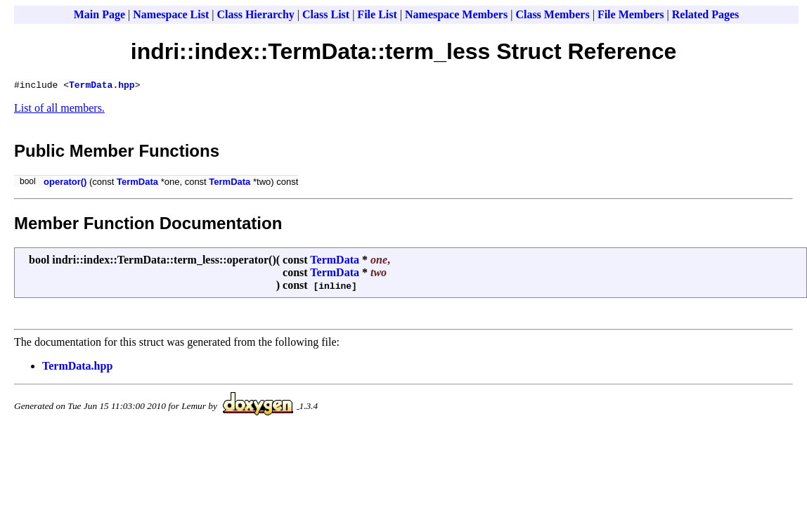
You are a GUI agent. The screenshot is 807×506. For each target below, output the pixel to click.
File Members (631, 14)
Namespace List (171, 14)
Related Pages (706, 14)
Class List (325, 14)
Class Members (552, 14)
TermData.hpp (102, 86)
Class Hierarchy (255, 14)
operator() (65, 184)
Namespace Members (456, 14)
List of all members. (59, 110)
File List (376, 14)
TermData (137, 184)
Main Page (99, 14)
